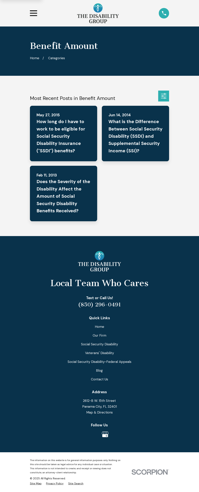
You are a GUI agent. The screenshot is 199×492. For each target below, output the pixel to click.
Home (99, 326)
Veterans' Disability (99, 353)
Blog (99, 370)
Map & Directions (99, 412)
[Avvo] (94, 434)
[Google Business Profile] (105, 434)
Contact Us (99, 379)
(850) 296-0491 (99, 305)
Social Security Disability (99, 344)
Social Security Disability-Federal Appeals (99, 362)
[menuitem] (36, 483)
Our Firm (99, 335)
